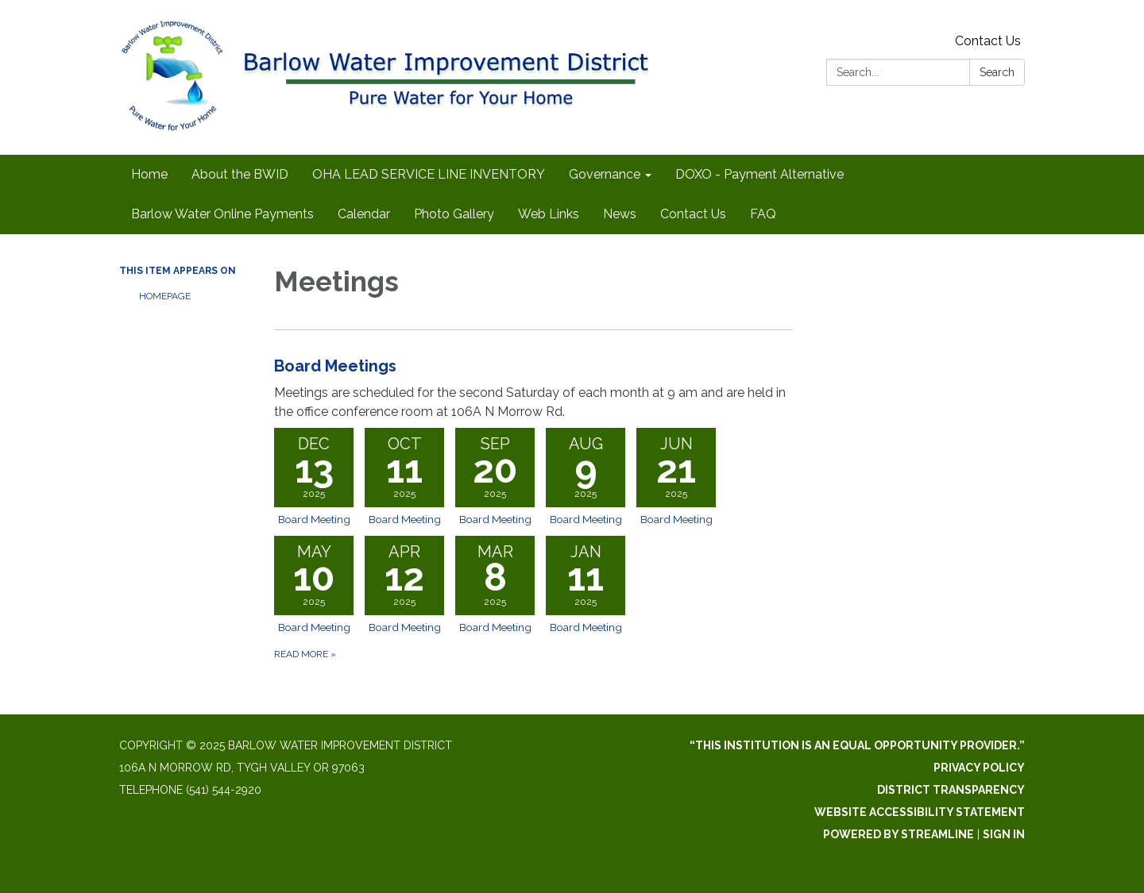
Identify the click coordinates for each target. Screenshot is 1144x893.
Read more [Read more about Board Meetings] (305, 654)
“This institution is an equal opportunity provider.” (857, 745)
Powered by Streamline (898, 834)
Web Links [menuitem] (548, 213)
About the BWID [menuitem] (239, 174)
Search (997, 72)
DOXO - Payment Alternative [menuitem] (759, 174)
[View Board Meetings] (533, 387)
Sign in (1004, 834)
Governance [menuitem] (604, 174)
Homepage (165, 296)
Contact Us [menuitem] (693, 213)
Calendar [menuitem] (364, 213)
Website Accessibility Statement (919, 812)
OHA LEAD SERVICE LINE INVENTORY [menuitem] (428, 174)
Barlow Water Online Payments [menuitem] (222, 213)
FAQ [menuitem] (763, 213)
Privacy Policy (979, 767)
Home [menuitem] (149, 174)
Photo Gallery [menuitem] (454, 213)
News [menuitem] (619, 213)
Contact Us (988, 40)
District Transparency (951, 789)
